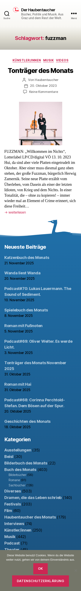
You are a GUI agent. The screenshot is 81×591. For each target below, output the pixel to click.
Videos (62, 60)
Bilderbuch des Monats (25, 463)
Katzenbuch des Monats (26, 257)
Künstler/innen (27, 60)
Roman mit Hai (17, 384)
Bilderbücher (17, 475)
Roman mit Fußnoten (23, 325)
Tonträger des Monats (40, 70)
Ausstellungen (17, 450)
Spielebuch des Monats (26, 310)
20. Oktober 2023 (43, 86)
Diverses (12, 491)
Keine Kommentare (43, 92)
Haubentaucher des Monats (30, 517)
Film (8, 510)
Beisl (8, 456)
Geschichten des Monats (27, 421)
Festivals (12, 504)
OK (40, 568)
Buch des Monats (20, 469)
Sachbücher (17, 485)
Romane (14, 480)
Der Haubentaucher (38, 10)
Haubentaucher (47, 80)
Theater (11, 549)
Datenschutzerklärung (40, 581)
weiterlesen (15, 212)
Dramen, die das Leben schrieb (33, 497)
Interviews (14, 523)
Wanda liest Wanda (22, 273)
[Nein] (75, 570)
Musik (48, 60)
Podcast (12, 543)
